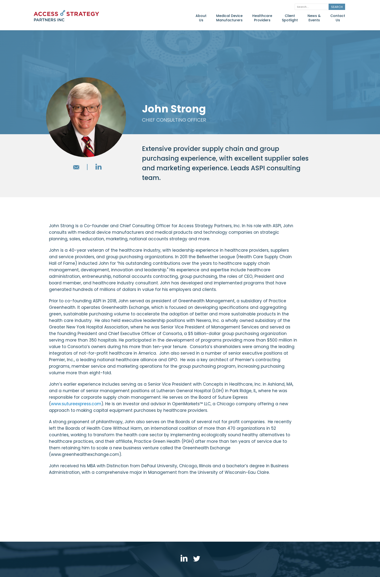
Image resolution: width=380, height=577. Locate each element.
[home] (66, 17)
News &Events (314, 18)
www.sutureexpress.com (76, 404)
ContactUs (337, 18)
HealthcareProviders (262, 18)
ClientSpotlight (290, 18)
